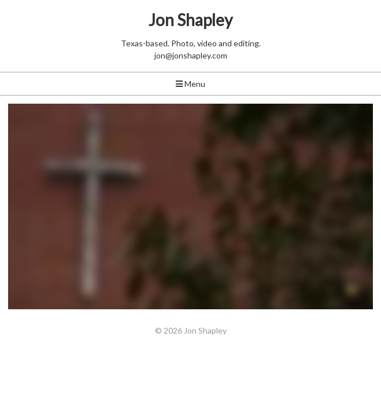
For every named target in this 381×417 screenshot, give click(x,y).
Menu (190, 84)
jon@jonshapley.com (190, 55)
